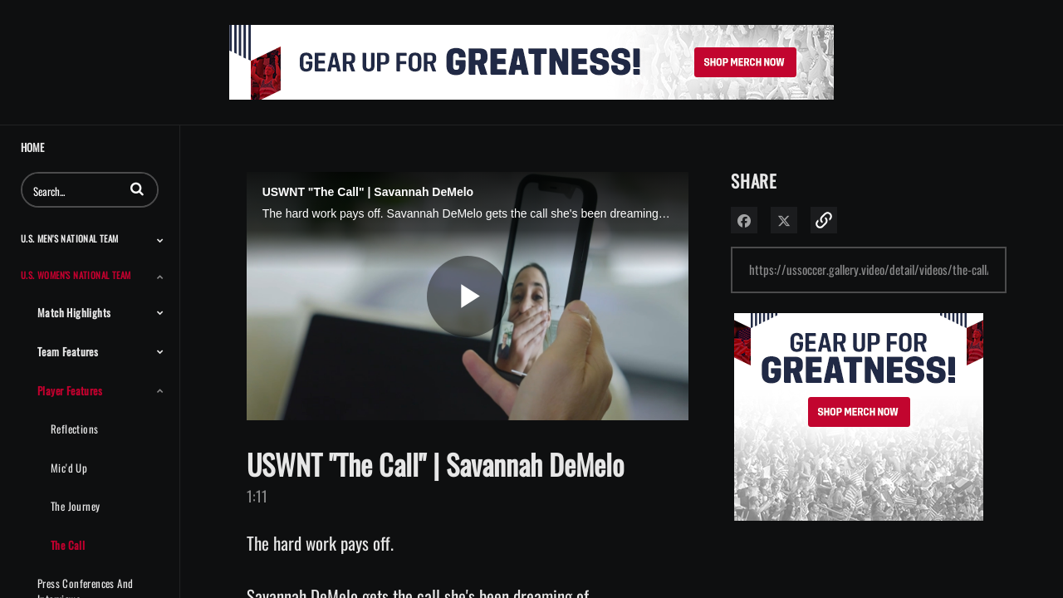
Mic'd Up (69, 467)
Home (32, 147)
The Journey (75, 506)
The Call (68, 545)
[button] (137, 188)
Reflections (74, 428)
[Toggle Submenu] (160, 240)
